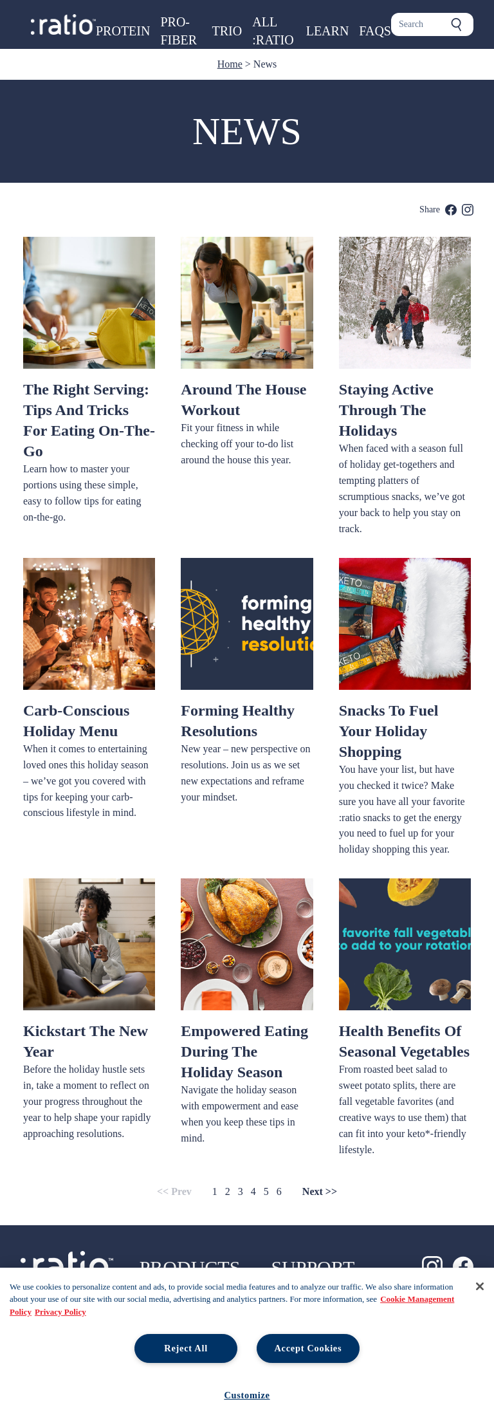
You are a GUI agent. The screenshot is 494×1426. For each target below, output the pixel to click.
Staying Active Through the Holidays (386, 410)
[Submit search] (457, 24)
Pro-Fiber (178, 31)
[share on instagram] (467, 210)
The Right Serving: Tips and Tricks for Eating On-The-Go (89, 420)
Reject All (186, 1348)
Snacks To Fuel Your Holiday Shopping (389, 731)
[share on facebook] (451, 210)
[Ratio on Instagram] (432, 1266)
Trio (227, 31)
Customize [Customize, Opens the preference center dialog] (247, 1395)
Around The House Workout (243, 399)
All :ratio (272, 31)
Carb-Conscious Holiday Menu (76, 720)
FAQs (375, 31)
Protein (123, 31)
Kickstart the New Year (85, 1041)
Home (229, 64)
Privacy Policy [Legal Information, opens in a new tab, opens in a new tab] (60, 1312)
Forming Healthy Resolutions (238, 720)
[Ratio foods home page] (63, 24)
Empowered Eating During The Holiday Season (244, 1051)
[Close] (480, 1286)
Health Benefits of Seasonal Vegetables (404, 1041)
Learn (327, 31)
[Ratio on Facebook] (463, 1266)
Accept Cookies (308, 1348)
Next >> (319, 1191)
